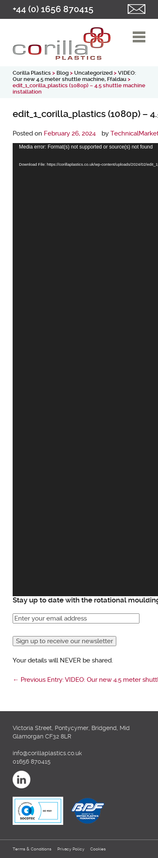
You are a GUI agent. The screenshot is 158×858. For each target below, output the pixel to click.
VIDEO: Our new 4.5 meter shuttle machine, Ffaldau (74, 76)
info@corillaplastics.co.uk (47, 753)
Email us (136, 9)
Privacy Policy (70, 849)
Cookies (98, 849)
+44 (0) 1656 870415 (53, 9)
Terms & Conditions (32, 849)
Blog (62, 73)
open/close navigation (139, 36)
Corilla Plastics (32, 73)
